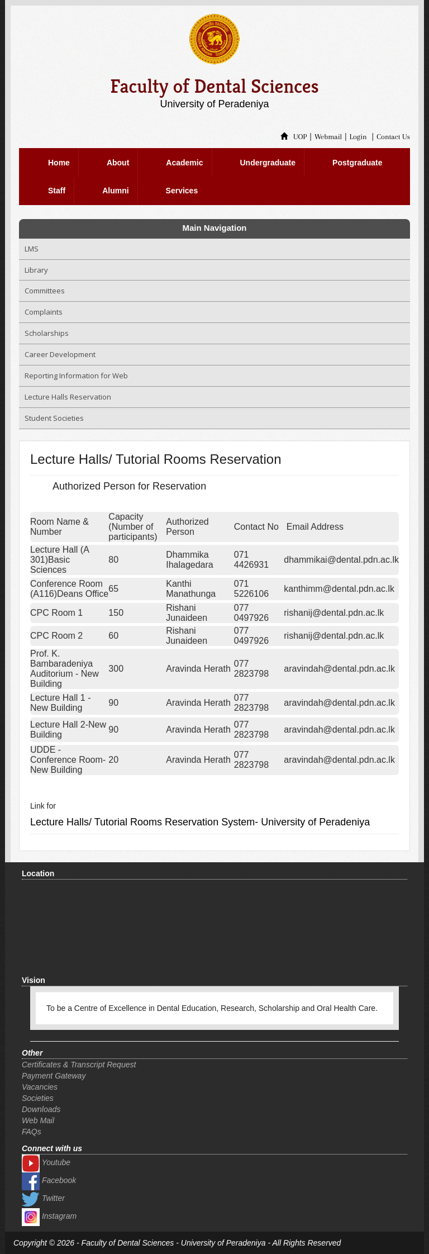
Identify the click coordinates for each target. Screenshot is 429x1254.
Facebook (49, 1180)
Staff (56, 190)
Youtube (46, 1162)
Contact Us (393, 136)
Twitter (43, 1198)
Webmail (328, 136)
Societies (38, 1098)
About (118, 162)
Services (182, 190)
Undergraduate (268, 162)
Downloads (41, 1109)
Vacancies (40, 1086)
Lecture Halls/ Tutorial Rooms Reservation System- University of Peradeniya (200, 822)
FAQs (31, 1131)
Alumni (115, 190)
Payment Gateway (53, 1075)
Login (358, 136)
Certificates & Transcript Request (79, 1064)
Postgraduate (357, 162)
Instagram (49, 1216)
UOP (293, 136)
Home (59, 162)
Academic (184, 162)
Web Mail (38, 1120)
